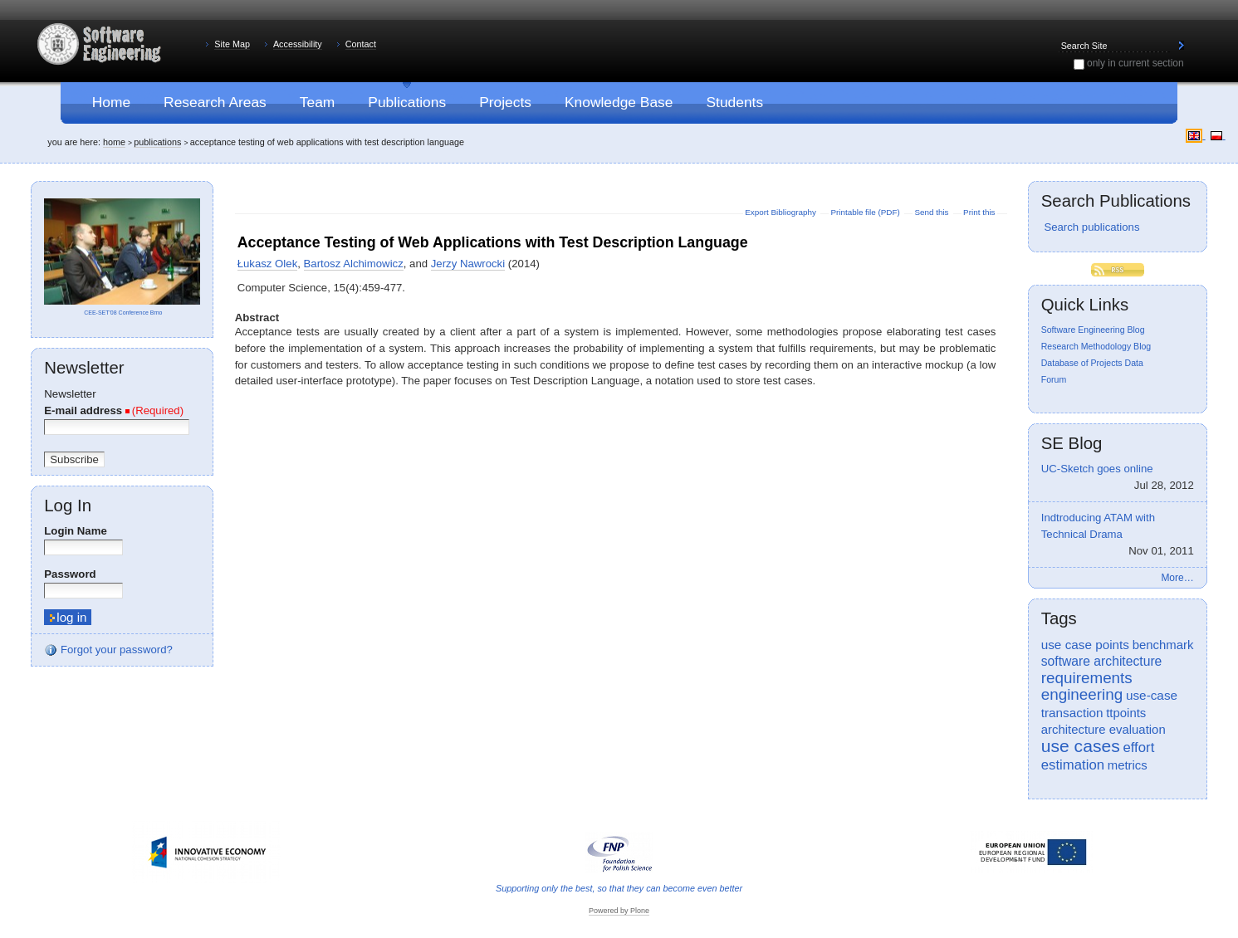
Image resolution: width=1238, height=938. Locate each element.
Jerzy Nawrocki (468, 263)
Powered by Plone (619, 910)
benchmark (1163, 645)
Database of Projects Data (1092, 363)
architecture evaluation (1103, 729)
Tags (1059, 618)
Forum (1053, 379)
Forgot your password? (108, 650)
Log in (67, 505)
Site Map (232, 44)
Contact (360, 44)
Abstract (257, 317)
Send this (932, 212)
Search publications (1090, 227)
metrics (1127, 765)
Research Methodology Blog (1096, 346)
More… (1177, 578)
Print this (979, 212)
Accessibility (297, 44)
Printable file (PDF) (866, 212)
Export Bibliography (781, 212)
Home (114, 142)
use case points (1085, 645)
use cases (1080, 745)
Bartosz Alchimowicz (354, 263)
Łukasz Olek (267, 263)
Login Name (75, 531)
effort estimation (1098, 756)
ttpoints (1126, 713)
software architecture (1101, 661)
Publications (157, 142)
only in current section (1135, 63)
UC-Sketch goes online (1117, 478)
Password (69, 574)
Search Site (1058, 38)
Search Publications (1116, 201)
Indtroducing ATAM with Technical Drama (1117, 535)
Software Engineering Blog (1093, 330)
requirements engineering (1087, 686)
